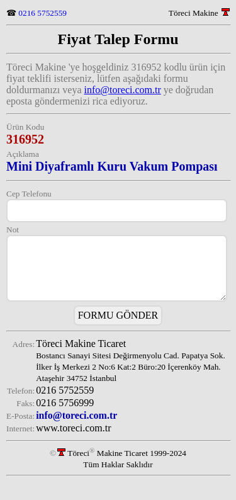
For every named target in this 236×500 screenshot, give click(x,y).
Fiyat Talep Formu (117, 39)
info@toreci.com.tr (122, 89)
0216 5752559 (42, 13)
